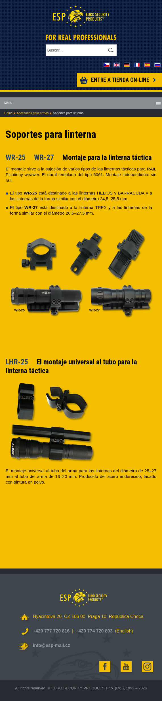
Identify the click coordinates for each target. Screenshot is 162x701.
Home (8, 113)
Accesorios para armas (33, 113)
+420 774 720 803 (94, 631)
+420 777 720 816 (51, 631)
